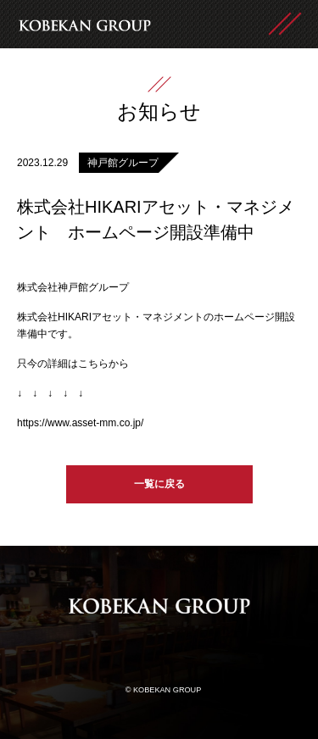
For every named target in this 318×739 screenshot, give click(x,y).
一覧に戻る (159, 484)
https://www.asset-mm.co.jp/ (80, 423)
